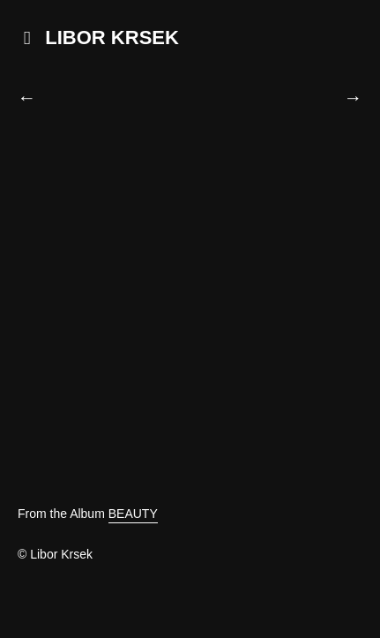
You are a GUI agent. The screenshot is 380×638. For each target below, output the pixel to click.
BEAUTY (133, 514)
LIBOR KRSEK (112, 37)
